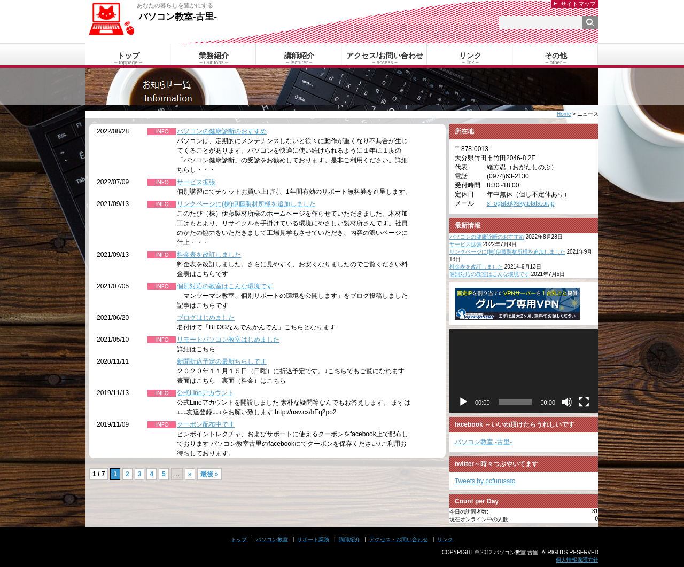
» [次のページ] (190, 474)
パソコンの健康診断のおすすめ (222, 131)
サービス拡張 (196, 182)
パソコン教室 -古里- (483, 442)
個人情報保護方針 (577, 560)
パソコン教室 (272, 539)
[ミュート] (567, 402)
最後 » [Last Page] (209, 474)
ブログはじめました (206, 317)
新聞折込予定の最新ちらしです (222, 361)
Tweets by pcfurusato (485, 481)
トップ (239, 539)
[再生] (463, 402)
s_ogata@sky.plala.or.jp (521, 203)
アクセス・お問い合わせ (398, 539)
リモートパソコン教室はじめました (228, 339)
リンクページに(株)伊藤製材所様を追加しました (246, 204)
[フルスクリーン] (584, 402)
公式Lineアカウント (205, 393)
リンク (445, 539)
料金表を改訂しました (209, 254)
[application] (523, 371)
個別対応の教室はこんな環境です (225, 286)
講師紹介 (349, 539)
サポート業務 (313, 539)
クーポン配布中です (206, 424)
